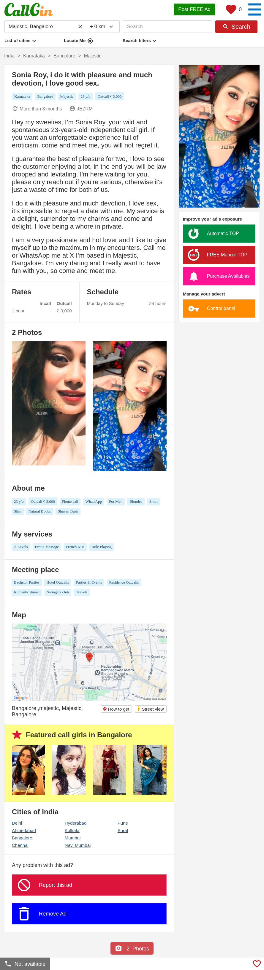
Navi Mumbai (78, 845)
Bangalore (22, 837)
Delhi (17, 823)
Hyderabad (75, 823)
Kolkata (72, 830)
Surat (123, 830)
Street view (150, 709)
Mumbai (72, 837)
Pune (123, 823)
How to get (115, 709)
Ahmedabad (24, 830)
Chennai (20, 845)
